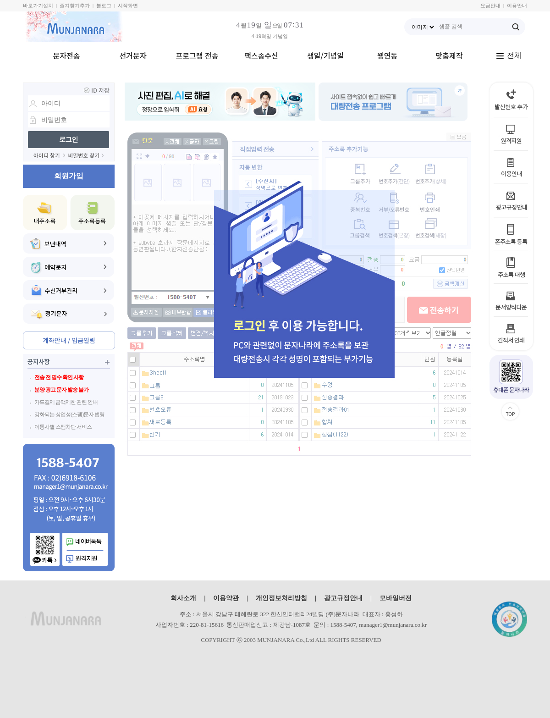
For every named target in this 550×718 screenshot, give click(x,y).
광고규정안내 (343, 598)
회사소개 (183, 598)
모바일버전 (396, 598)
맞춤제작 (449, 55)
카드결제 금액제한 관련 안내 (66, 402)
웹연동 (387, 55)
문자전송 (66, 55)
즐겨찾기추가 (75, 5)
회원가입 (68, 176)
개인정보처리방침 (281, 598)
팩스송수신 (261, 55)
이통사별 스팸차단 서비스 (63, 427)
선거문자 (133, 55)
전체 (509, 55)
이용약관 (226, 598)
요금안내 (490, 5)
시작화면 (128, 5)
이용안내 (517, 5)
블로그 (103, 5)
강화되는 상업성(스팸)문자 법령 (69, 414)
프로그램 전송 (197, 55)
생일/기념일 (325, 55)
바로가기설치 (38, 5)
